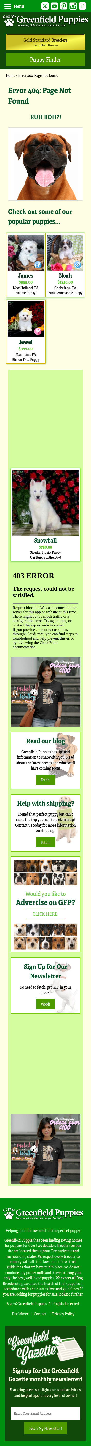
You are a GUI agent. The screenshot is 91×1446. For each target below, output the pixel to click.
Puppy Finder (45, 59)
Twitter (45, 6)
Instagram (73, 6)
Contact (40, 1313)
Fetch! (45, 779)
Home (10, 75)
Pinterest (63, 6)
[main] (45, 225)
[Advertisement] (45, 417)
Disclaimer (20, 1313)
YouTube (54, 6)
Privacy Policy (63, 1313)
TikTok (82, 6)
